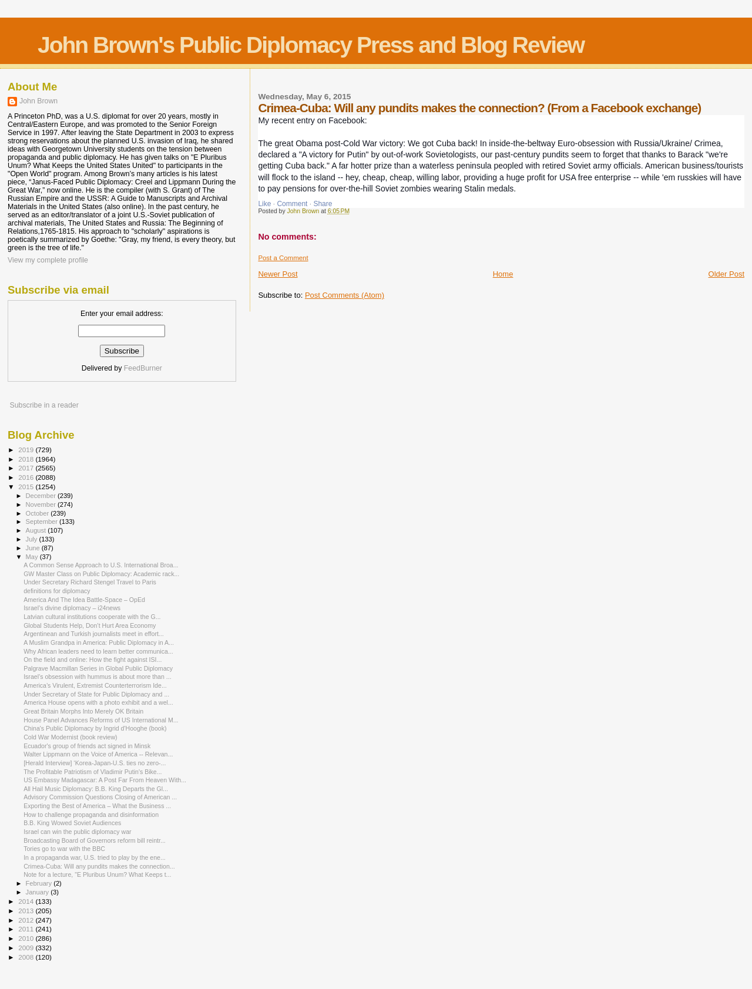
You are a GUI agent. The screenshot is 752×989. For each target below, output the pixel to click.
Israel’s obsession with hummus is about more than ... (97, 676)
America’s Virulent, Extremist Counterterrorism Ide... (95, 685)
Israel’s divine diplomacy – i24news (72, 607)
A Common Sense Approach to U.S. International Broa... (101, 564)
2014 (26, 901)
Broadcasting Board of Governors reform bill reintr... (95, 840)
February (40, 883)
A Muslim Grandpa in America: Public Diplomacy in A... (99, 642)
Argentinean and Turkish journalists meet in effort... (94, 633)
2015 (26, 486)
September (43, 521)
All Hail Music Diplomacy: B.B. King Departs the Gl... (96, 788)
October (38, 513)
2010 (26, 938)
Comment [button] (292, 204)
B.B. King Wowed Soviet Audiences (72, 822)
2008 (26, 957)
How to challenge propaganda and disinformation (91, 814)
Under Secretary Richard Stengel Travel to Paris (90, 582)
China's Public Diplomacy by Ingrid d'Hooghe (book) (95, 728)
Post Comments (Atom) (344, 295)
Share (322, 204)
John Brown (38, 101)
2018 (26, 459)
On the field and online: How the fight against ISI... (93, 659)
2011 (26, 929)
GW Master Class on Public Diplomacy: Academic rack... (101, 573)
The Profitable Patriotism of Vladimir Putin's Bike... (93, 771)
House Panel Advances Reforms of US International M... (101, 720)
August (37, 530)
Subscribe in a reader (43, 405)
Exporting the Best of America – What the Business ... (97, 805)
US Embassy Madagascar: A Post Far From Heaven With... (105, 779)
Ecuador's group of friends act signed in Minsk (87, 745)
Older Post (726, 274)
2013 (26, 910)
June (34, 547)
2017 (26, 468)
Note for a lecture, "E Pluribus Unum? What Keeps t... (97, 874)
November (42, 504)
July (32, 539)
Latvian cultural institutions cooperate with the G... (92, 616)
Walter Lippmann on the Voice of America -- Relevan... (98, 754)
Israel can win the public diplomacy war (77, 831)
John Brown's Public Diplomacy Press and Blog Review (311, 45)
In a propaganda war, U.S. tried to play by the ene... (95, 857)
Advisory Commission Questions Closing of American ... (100, 796)
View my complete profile (48, 260)
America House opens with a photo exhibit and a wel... (98, 702)
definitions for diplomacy (57, 590)
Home (503, 274)
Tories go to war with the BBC (64, 848)
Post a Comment (283, 257)
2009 (26, 947)
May (33, 556)
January (38, 892)
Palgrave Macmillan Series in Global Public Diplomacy (98, 668)
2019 (26, 449)
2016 (26, 477)
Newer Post (277, 274)
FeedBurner (143, 368)
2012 (26, 920)
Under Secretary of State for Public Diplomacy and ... (96, 694)
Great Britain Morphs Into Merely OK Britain (83, 711)
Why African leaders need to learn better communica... (98, 651)
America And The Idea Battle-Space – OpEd (84, 599)
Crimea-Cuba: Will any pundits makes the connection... (99, 866)
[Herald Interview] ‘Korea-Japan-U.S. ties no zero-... (95, 762)
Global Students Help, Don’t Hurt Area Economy (90, 625)
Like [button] (264, 204)
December (42, 495)
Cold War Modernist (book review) (71, 737)
